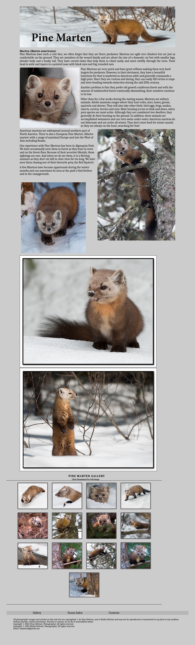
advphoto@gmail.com (30, 628)
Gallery (37, 613)
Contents (114, 613)
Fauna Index (75, 613)
